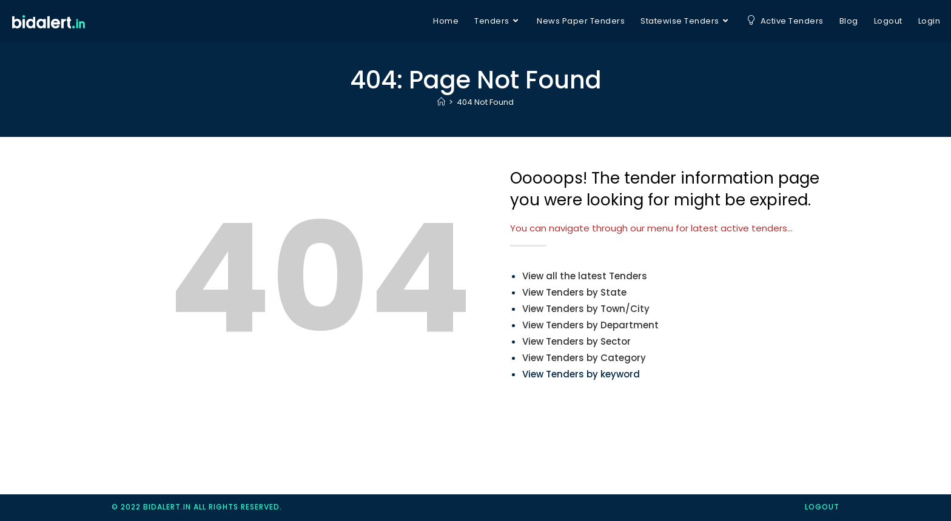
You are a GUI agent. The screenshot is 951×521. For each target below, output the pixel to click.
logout (822, 507)
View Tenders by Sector (576, 341)
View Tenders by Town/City (586, 308)
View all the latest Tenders (584, 276)
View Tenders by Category (584, 357)
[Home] (441, 102)
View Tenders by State (574, 292)
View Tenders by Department (590, 325)
